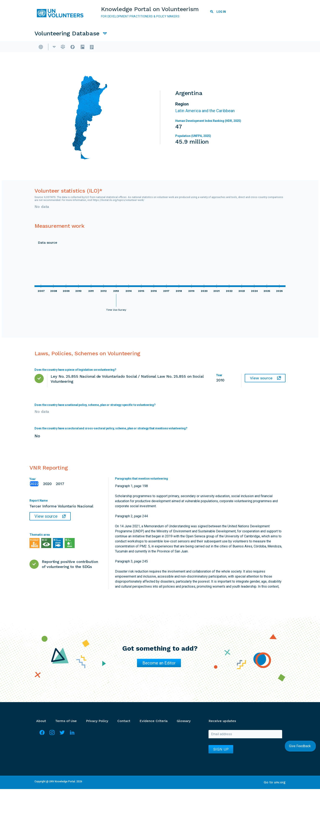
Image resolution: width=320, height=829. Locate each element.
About (41, 722)
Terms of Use (66, 722)
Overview (55, 47)
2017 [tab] (60, 485)
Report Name (38, 501)
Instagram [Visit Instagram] (52, 735)
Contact (123, 722)
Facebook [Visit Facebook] (42, 735)
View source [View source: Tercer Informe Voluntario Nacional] (46, 517)
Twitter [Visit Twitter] (62, 735)
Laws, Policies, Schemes (126, 47)
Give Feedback (300, 746)
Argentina (79, 47)
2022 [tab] (34, 485)
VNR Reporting (217, 47)
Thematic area (39, 536)
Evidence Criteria (154, 722)
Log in (221, 11)
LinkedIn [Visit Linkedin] (72, 735)
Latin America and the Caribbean (205, 112)
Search (211, 12)
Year (32, 480)
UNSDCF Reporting (256, 47)
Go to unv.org (274, 783)
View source (261, 379)
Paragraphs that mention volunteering (141, 479)
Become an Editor (159, 664)
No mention (198, 534)
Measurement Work (176, 47)
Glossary (184, 722)
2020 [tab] (47, 485)
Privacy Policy (97, 722)
